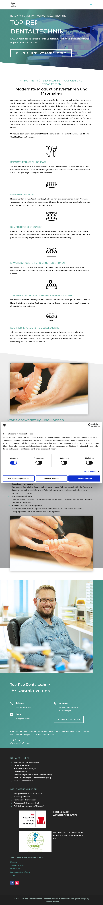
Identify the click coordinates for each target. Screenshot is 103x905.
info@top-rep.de (23, 719)
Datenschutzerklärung (20, 872)
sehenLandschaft (51, 902)
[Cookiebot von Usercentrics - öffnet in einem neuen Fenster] (90, 425)
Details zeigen (89, 471)
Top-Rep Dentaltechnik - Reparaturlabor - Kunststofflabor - (48, 899)
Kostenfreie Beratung (69, 719)
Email (19, 714)
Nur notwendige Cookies (18, 479)
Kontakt (13, 862)
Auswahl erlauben (51, 479)
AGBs (12, 875)
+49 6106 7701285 (23, 707)
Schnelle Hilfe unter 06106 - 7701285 (40, 53)
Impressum (15, 869)
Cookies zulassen (84, 479)
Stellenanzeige (16, 865)
